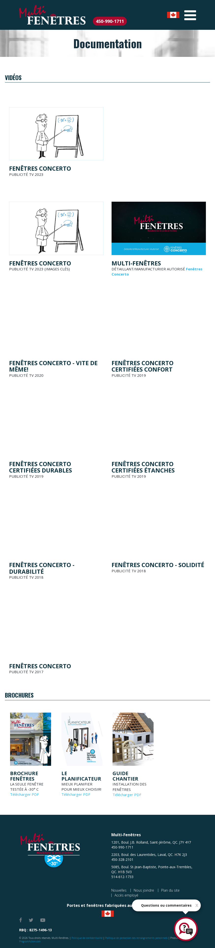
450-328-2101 (122, 859)
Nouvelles (119, 890)
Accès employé (126, 895)
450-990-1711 (110, 21)
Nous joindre (144, 890)
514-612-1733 (122, 876)
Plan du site (170, 890)
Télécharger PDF (24, 794)
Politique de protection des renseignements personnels (136, 938)
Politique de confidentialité (87, 938)
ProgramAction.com (30, 941)
